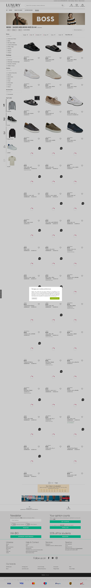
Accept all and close (55, 298)
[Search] (62, 5)
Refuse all (34, 298)
